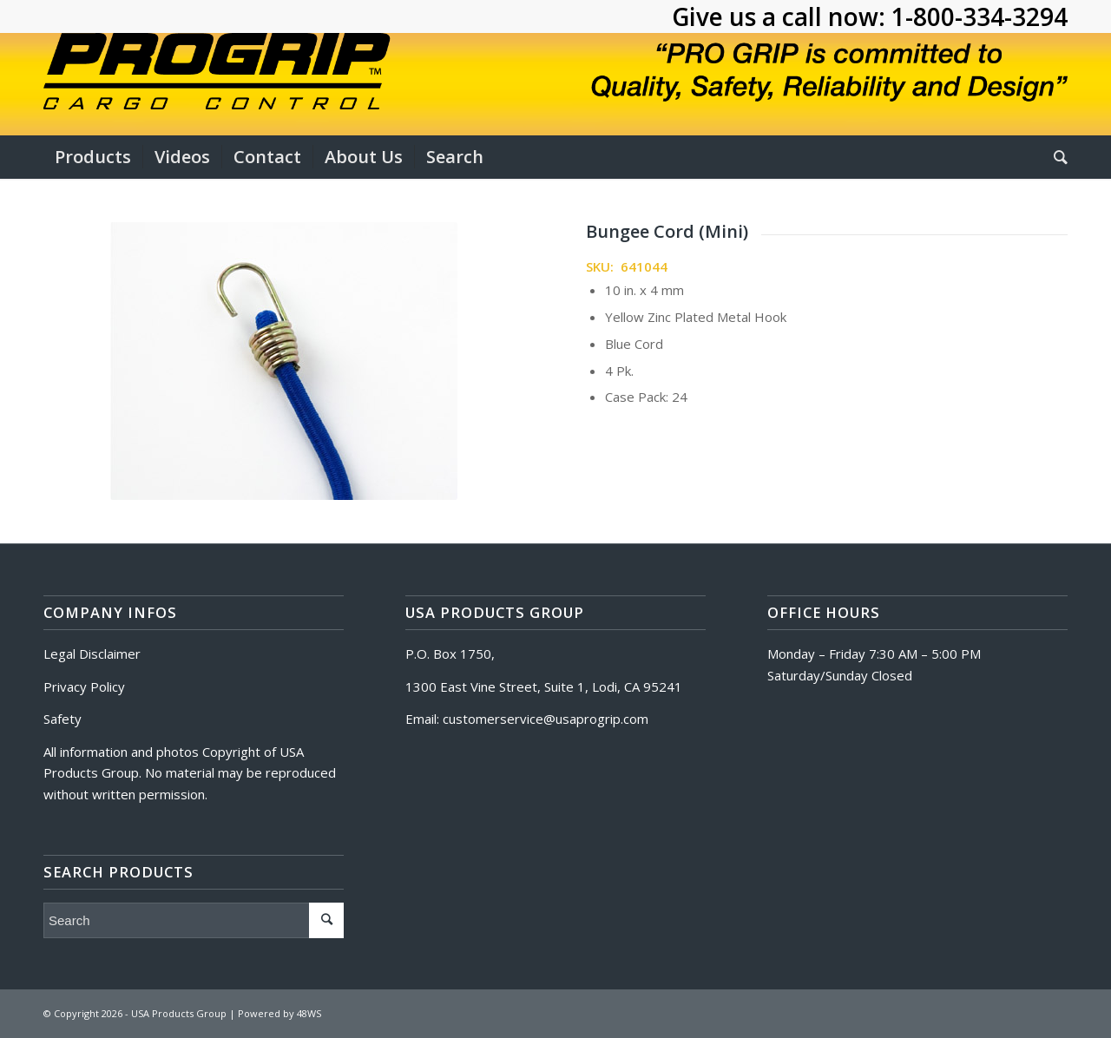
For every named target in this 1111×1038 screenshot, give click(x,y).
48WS (309, 1013)
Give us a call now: (781, 16)
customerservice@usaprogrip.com (545, 718)
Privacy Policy (84, 686)
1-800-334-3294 (979, 16)
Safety (62, 718)
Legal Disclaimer (92, 653)
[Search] (1055, 157)
